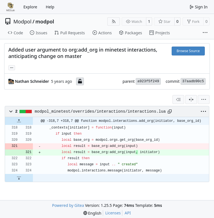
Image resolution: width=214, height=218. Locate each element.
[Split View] (191, 99)
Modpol (22, 21)
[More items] (205, 33)
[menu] (204, 99)
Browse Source (188, 51)
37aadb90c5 (193, 81)
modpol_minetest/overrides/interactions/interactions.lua (100, 111)
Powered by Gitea (68, 205)
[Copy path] (170, 111)
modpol (44, 21)
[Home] (10, 7)
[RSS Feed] (113, 21)
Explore (30, 6)
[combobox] (178, 99)
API (128, 212)
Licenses (113, 212)
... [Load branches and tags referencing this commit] (11, 67)
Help (50, 6)
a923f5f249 (148, 81)
